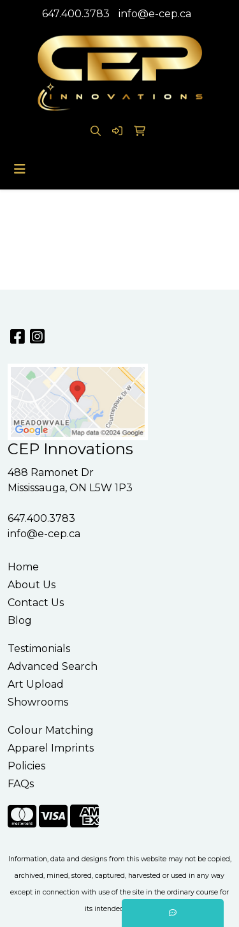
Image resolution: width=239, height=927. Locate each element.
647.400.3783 (76, 14)
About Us (31, 585)
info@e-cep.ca (155, 14)
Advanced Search (53, 666)
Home (23, 567)
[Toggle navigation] (19, 169)
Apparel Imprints (51, 748)
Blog (20, 620)
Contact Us (36, 603)
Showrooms (38, 702)
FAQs (21, 784)
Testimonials (39, 648)
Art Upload (36, 684)
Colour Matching (51, 730)
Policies (26, 766)
